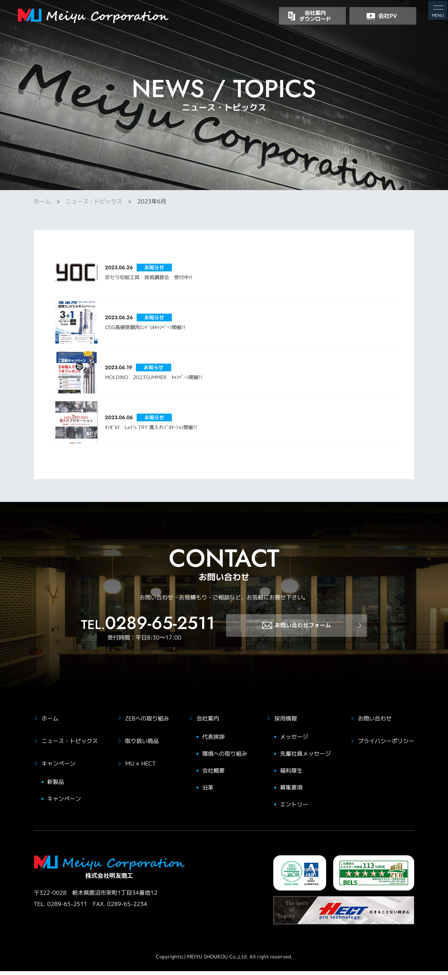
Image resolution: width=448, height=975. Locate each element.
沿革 (207, 791)
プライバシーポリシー (386, 745)
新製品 (55, 786)
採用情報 (285, 722)
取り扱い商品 (142, 745)
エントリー (294, 808)
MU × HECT (140, 768)
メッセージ (294, 741)
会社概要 (213, 775)
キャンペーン (58, 768)
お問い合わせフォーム (296, 632)
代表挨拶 (213, 741)
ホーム (42, 201)
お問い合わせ (375, 722)
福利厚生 (291, 775)
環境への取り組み (224, 758)
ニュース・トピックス (94, 201)
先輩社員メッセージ (305, 758)
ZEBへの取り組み (147, 722)
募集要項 (291, 791)
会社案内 (208, 722)
